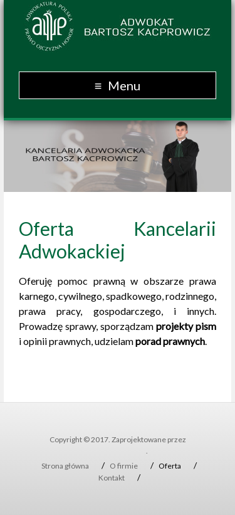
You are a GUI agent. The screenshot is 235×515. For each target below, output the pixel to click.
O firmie (124, 465)
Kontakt (111, 477)
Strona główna (65, 465)
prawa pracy (49, 311)
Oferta (170, 465)
